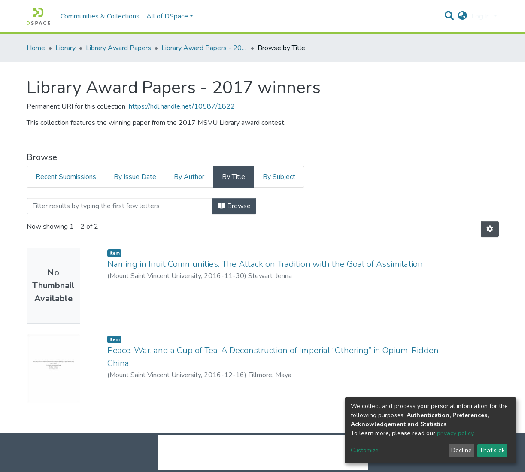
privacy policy (455, 433)
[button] (462, 16)
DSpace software (210, 448)
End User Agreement (284, 457)
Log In (481, 16)
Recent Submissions (66, 177)
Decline (461, 450)
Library (65, 48)
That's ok (492, 450)
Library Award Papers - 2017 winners (204, 48)
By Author (189, 177)
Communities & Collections (100, 16)
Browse (234, 206)
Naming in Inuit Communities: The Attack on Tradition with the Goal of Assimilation (265, 264)
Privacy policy (233, 457)
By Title (233, 177)
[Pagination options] (490, 229)
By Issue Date (135, 177)
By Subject (279, 177)
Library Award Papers (118, 48)
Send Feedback (337, 457)
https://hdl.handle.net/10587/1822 (182, 106)
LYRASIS (327, 448)
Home (36, 48)
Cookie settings (189, 457)
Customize (365, 450)
